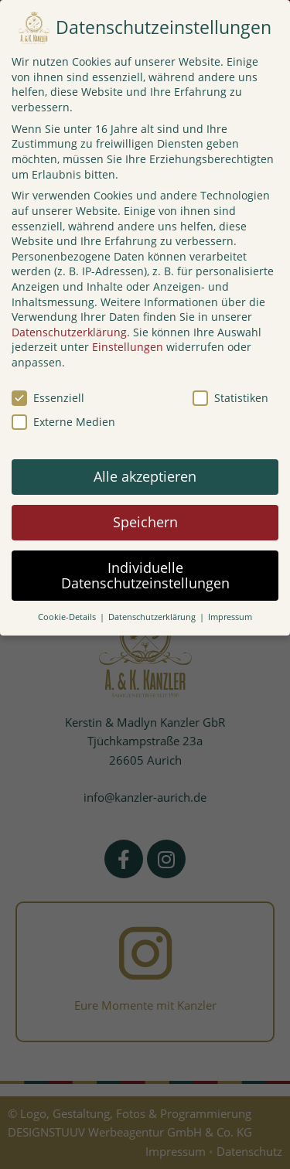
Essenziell (48, 397)
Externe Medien (63, 421)
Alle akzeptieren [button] (145, 476)
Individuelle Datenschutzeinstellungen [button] (145, 575)
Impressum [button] (230, 617)
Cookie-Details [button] (68, 617)
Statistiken (230, 397)
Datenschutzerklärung (69, 332)
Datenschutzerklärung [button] (153, 617)
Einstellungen (127, 346)
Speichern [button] (145, 522)
